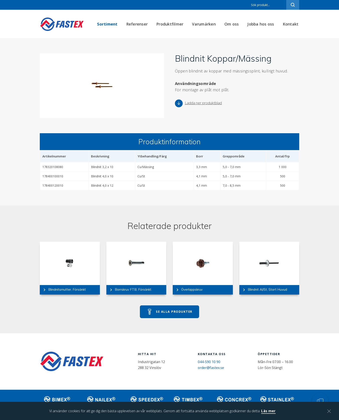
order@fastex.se (212, 368)
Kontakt (291, 24)
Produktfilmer (170, 24)
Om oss (232, 24)
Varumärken (205, 24)
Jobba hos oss (261, 24)
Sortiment (108, 24)
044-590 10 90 (210, 362)
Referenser (138, 24)
